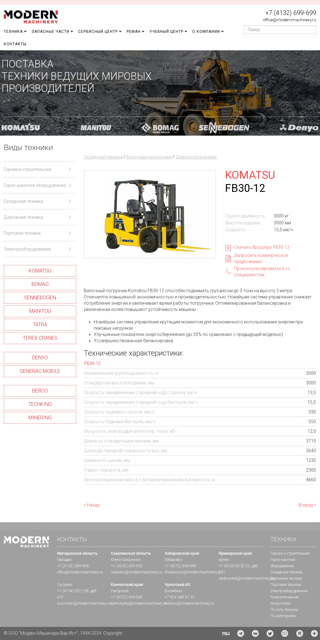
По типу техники (284, 610)
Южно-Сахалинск (126, 560)
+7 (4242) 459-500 (126, 566)
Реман (134, 31)
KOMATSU (40, 271)
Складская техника (103, 156)
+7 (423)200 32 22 (234, 566)
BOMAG (40, 284)
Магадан (64, 560)
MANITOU (40, 311)
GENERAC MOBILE (40, 371)
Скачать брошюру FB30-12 (261, 247)
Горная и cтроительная (290, 553)
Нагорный (119, 591)
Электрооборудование (289, 591)
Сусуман (64, 584)
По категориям (283, 616)
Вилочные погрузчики (149, 156)
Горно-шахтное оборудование (282, 563)
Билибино (173, 591)
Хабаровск (173, 560)
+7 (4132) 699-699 (290, 13)
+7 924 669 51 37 (180, 597)
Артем (223, 560)
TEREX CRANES (40, 338)
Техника (13, 31)
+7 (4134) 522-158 (73, 591)
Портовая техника (285, 584)
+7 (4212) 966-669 (180, 566)
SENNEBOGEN (40, 298)
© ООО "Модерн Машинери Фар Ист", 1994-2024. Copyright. (63, 633)
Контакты (15, 44)
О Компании (206, 31)
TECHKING (40, 404)
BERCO (40, 391)
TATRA (40, 325)
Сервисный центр (98, 31)
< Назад (91, 505)
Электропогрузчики (196, 156)
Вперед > (307, 505)
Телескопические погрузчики (284, 600)
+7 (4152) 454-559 (126, 597)
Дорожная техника (286, 578)
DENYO (40, 358)
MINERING (40, 418)
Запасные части (50, 31)
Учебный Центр (166, 31)
